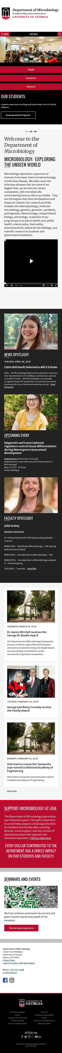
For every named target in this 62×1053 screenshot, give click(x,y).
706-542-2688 (17, 970)
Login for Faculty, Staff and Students (19, 963)
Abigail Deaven (10, 459)
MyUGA (17, 1015)
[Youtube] (36, 1036)
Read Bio (32, 568)
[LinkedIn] (39, 1036)
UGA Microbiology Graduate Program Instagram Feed (11, 980)
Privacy (44, 1018)
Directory (44, 1012)
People (31, 69)
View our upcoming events (21, 928)
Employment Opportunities (44, 1015)
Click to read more (40, 838)
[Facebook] (22, 1036)
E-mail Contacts (10, 972)
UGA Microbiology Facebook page (5, 980)
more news (12, 791)
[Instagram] (29, 1036)
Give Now (33, 34)
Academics (31, 78)
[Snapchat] (32, 1036)
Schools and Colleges (17, 1012)
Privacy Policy (9, 960)
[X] (25, 1036)
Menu (4, 34)
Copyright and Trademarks (17, 1018)
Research (31, 86)
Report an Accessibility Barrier (44, 1021)
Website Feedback (17, 1021)
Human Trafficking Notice (17, 1023)
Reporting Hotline (44, 1023)
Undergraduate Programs (18, 115)
